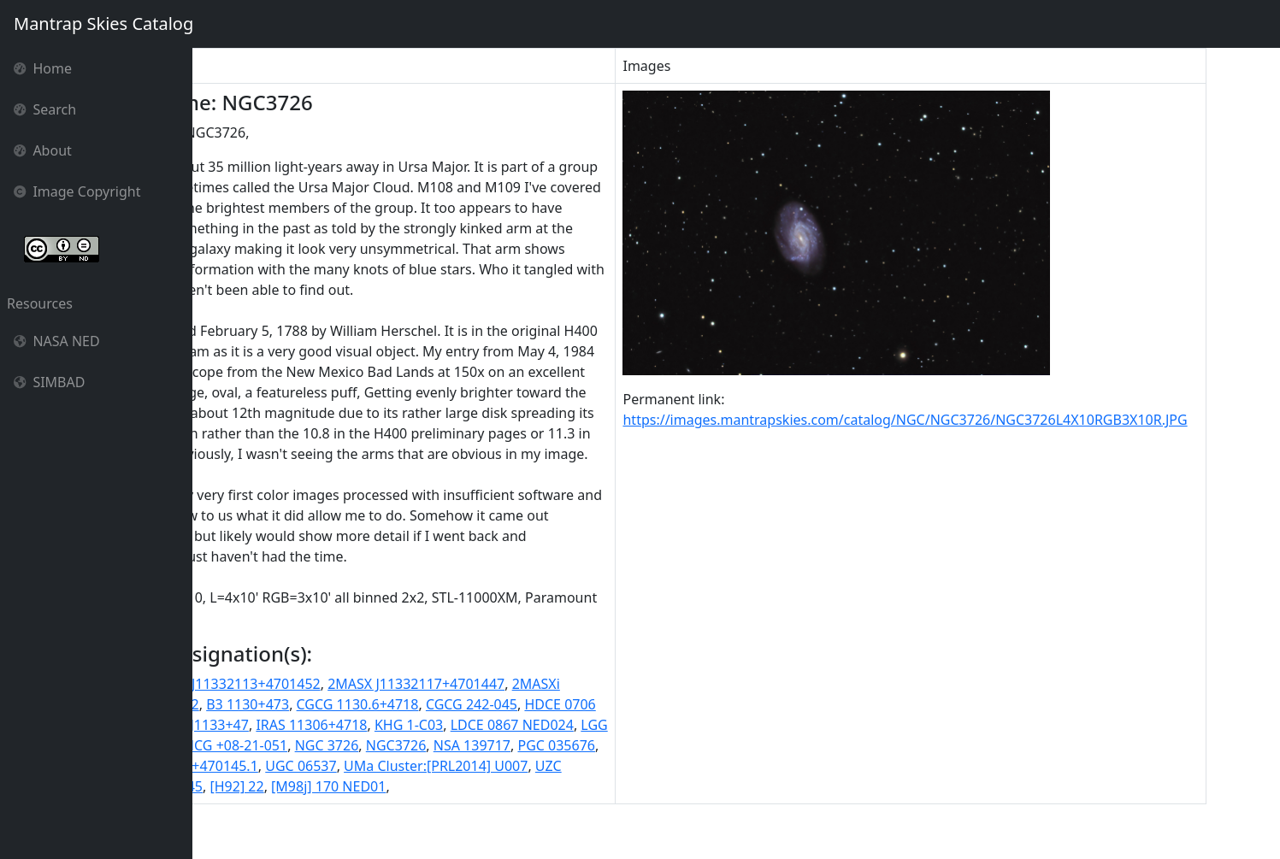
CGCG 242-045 (586, 745)
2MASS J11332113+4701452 (346, 724)
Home (43, 68)
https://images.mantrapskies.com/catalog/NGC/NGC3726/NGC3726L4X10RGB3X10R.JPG (980, 419)
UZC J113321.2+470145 (382, 827)
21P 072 (225, 724)
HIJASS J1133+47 (345, 765)
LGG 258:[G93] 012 (318, 786)
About (43, 150)
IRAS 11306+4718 (460, 765)
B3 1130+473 (362, 745)
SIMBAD (49, 382)
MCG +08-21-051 (438, 786)
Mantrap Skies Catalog (103, 23)
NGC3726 (599, 786)
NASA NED (57, 341)
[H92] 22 (489, 827)
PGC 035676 (293, 806)
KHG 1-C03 (557, 765)
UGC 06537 (553, 806)
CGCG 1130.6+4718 (471, 745)
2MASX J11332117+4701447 (530, 724)
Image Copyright (77, 191)
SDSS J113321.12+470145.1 (425, 806)
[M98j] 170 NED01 (581, 827)
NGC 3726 (530, 786)
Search (45, 109)
